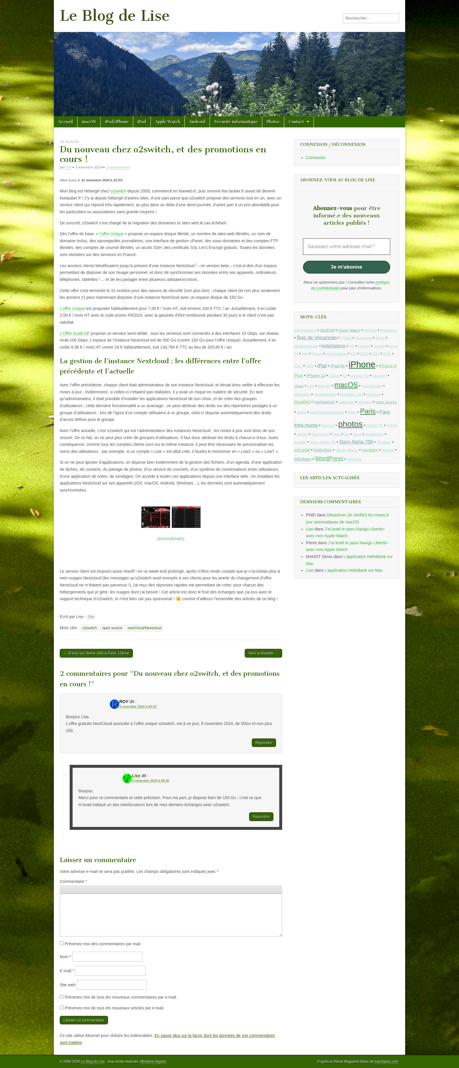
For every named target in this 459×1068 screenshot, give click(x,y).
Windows (302, 459)
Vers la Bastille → (263, 653)
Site (90, 616)
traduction (323, 450)
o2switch (118, 191)
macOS (89, 121)
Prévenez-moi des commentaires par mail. (103, 943)
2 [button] (99, 278)
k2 (345, 376)
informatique (336, 354)
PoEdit (392, 426)
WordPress (329, 458)
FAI (352, 346)
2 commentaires (118, 167)
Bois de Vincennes (317, 337)
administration (305, 330)
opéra (301, 412)
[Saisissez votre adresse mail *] (346, 246)
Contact (296, 121)
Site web (68, 984)
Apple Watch (167, 121)
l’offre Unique (112, 233)
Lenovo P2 (359, 375)
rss (346, 434)
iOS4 (364, 354)
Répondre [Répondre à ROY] (264, 743)
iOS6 (387, 354)
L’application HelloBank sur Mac (354, 570)
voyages (370, 450)
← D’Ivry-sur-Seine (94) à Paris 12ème (96, 653)
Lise (68, 167)
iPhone (362, 364)
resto (337, 434)
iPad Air (337, 366)
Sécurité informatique (236, 121)
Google (379, 346)
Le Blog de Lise (115, 16)
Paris (368, 411)
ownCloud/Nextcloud (145, 628)
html (305, 354)
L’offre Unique (72, 308)
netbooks (346, 402)
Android (197, 121)
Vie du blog (69, 142)
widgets (387, 450)
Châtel (346, 338)
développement (306, 346)
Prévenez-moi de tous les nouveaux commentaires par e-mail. (121, 997)
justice (334, 376)
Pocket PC (374, 426)
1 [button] (196, 264)
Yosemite (354, 459)
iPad (142, 121)
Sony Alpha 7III (323, 442)
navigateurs (324, 402)
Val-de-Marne (346, 450)
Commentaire (73, 881)
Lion (310, 386)
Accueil (65, 121)
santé (357, 434)
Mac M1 (324, 386)
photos (350, 424)
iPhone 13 (316, 375)
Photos (273, 121)
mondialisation (325, 395)
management (372, 386)
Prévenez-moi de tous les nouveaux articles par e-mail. (115, 1008)
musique (373, 394)
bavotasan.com (386, 1062)
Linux (299, 386)
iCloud (317, 354)
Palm (352, 412)
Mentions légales (153, 1062)
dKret (380, 338)
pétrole (302, 434)
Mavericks (302, 395)
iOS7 (298, 366)
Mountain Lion (351, 395)
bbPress (370, 330)
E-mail (67, 970)
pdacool (328, 426)
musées (302, 401)
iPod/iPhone (117, 121)
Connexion (316, 157)
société (300, 442)
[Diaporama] (171, 539)
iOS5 (376, 354)
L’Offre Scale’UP (75, 333)
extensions (333, 346)
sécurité (302, 449)
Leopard (379, 375)
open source (112, 628)
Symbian (384, 442)
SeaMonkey (374, 434)
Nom (65, 956)
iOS (353, 354)
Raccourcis (320, 434)
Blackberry (389, 330)
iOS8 (310, 366)
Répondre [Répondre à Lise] (261, 816)
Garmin (364, 346)
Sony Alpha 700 (356, 442)
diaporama (363, 338)
